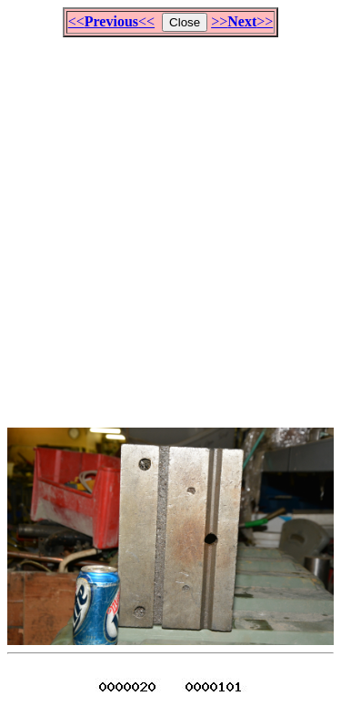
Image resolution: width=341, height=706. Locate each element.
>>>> (242, 21)
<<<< (111, 21)
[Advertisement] (170, 224)
